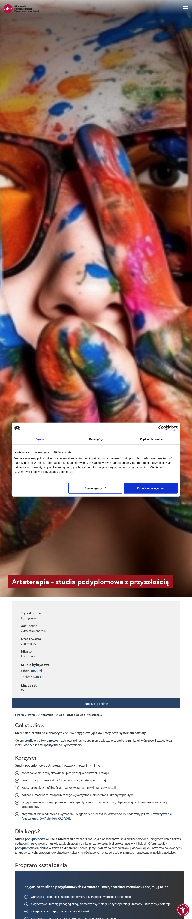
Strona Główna (25, 715)
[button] (182, 909)
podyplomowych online (32, 848)
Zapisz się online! (96, 703)
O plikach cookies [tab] (152, 439)
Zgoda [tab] (39, 439)
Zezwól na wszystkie (150, 487)
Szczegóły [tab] (96, 439)
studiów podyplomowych (42, 740)
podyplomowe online (40, 839)
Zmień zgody (95, 487)
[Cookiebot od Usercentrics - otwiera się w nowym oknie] (161, 428)
